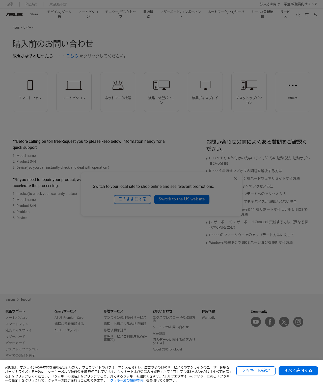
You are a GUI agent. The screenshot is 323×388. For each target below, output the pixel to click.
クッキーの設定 (256, 370)
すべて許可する (298, 370)
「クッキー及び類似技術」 (126, 380)
